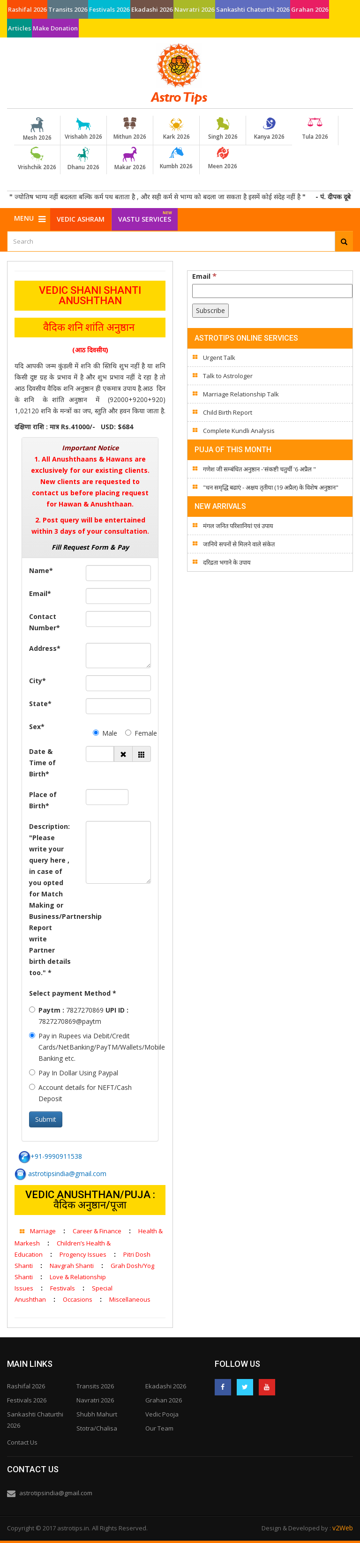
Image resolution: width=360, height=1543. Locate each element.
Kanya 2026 (269, 129)
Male (102, 733)
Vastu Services (145, 216)
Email (40, 593)
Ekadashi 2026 (151, 9)
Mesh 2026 (37, 129)
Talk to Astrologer (228, 376)
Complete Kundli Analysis (239, 430)
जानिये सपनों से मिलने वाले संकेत (239, 544)
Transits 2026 (67, 9)
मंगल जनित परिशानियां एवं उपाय (238, 526)
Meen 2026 (223, 158)
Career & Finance (97, 1231)
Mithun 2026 (130, 129)
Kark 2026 (176, 129)
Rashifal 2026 (27, 9)
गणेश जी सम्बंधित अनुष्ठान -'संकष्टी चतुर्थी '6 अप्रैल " (259, 469)
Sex (37, 726)
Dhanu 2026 (83, 159)
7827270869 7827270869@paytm (78, 1016)
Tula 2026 (315, 129)
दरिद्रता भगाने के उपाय (227, 562)
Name (41, 570)
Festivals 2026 (109, 9)
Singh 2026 (223, 129)
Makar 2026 (130, 159)
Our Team (159, 1428)
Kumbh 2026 (176, 158)
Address (44, 648)
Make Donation (55, 28)
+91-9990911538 (50, 1156)
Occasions (77, 1299)
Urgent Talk (219, 357)
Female (134, 733)
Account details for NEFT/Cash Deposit (80, 1093)
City (37, 680)
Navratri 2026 (194, 9)
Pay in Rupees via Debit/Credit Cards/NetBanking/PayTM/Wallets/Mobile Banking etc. (90, 1047)
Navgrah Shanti (72, 1265)
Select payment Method (72, 993)
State (40, 703)
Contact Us (22, 1442)
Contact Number (44, 622)
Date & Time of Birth (42, 762)
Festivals (62, 1288)
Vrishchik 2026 (37, 159)
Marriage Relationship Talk (241, 394)
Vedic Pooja (162, 1414)
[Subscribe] (210, 311)
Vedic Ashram (81, 219)
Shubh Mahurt (96, 1414)
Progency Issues (83, 1254)
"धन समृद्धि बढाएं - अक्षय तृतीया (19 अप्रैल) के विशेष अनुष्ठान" (270, 487)
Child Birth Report (227, 412)
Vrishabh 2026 (83, 129)
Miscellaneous (129, 1299)
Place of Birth (43, 800)
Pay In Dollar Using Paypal (73, 1072)
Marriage (43, 1231)
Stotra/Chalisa (96, 1428)
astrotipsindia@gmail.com (60, 1173)
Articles (19, 28)
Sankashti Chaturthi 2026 (252, 9)
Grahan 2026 (309, 9)
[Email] (272, 291)
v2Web (342, 1527)
